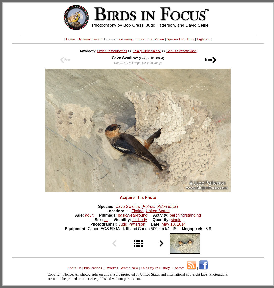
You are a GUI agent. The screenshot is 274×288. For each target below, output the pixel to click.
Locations (144, 39)
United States (158, 211)
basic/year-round (132, 215)
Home (70, 39)
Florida (138, 211)
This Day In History (155, 268)
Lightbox (203, 39)
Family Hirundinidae (147, 51)
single (176, 220)
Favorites (111, 268)
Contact (178, 268)
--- (106, 220)
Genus (181, 51)
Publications (93, 268)
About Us (74, 268)
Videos (159, 39)
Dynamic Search (89, 39)
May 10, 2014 (174, 224)
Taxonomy (125, 39)
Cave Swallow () (146, 206)
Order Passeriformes (112, 51)
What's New (129, 268)
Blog (190, 39)
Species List (176, 39)
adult (89, 215)
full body (139, 220)
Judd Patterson (132, 224)
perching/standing (185, 215)
